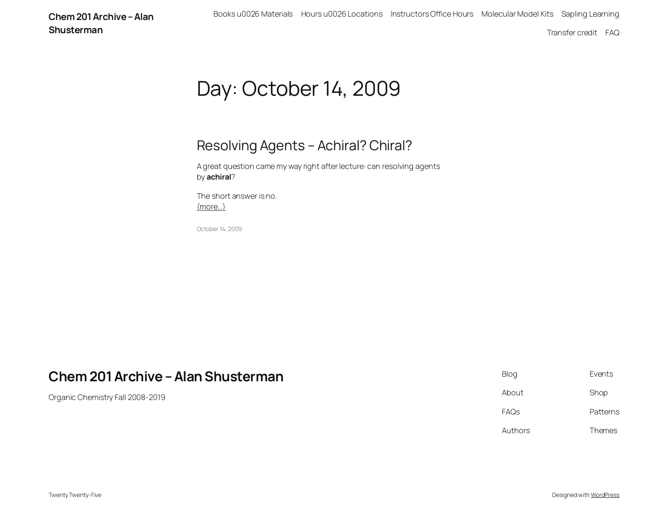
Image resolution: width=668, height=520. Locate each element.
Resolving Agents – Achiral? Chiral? (305, 145)
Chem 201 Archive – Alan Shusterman (101, 23)
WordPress (605, 495)
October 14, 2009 (219, 229)
